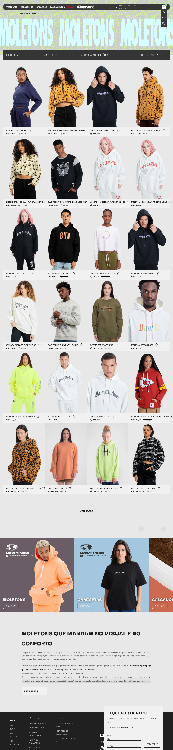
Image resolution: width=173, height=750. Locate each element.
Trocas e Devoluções (35, 734)
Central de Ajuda (37, 723)
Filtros (10, 55)
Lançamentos (57, 6)
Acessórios (27, 6)
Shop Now (11, 605)
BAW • (22, 13)
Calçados (41, 6)
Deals (71, 6)
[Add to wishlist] (29, 130)
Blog (80, 6)
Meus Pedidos (13, 735)
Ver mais (86, 511)
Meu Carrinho (14, 742)
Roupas (27, 13)
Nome (109, 735)
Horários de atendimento (62, 732)
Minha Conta (13, 727)
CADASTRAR (152, 744)
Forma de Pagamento (34, 741)
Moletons (35, 13)
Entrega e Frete (36, 727)
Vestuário (11, 6)
